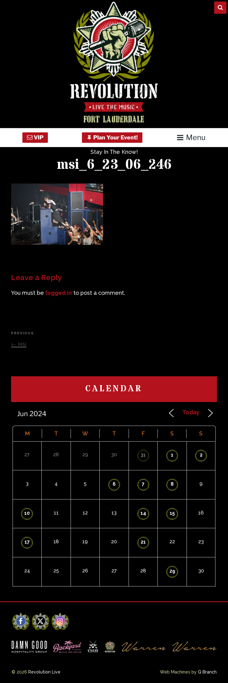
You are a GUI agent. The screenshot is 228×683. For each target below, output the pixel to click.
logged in (58, 293)
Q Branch (207, 672)
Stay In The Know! (114, 152)
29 (172, 571)
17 (27, 542)
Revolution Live (44, 672)
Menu (191, 137)
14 (143, 513)
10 (27, 513)
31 (143, 455)
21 (143, 542)
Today (190, 412)
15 (172, 513)
